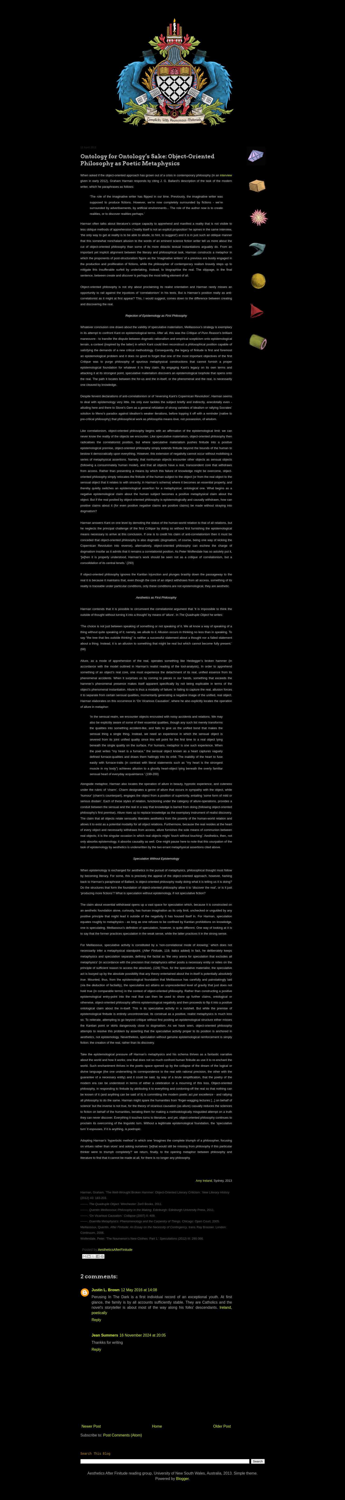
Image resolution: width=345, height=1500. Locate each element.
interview (226, 175)
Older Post (222, 1426)
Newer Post (91, 1426)
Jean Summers (105, 1335)
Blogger (182, 1479)
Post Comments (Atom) (122, 1435)
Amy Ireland (204, 1180)
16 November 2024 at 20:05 (142, 1335)
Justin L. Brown (106, 1290)
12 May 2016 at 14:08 (139, 1290)
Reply (96, 1320)
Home (157, 1426)
